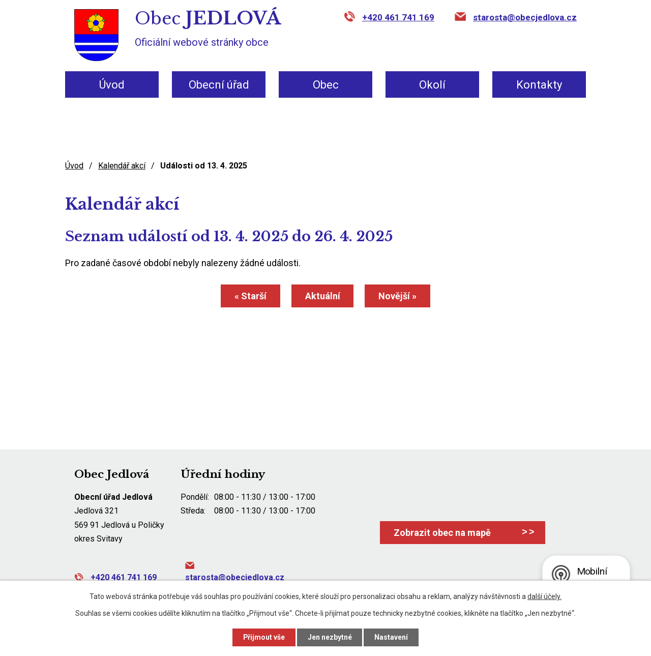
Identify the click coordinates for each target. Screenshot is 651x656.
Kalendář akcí (121, 165)
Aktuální (322, 296)
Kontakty (539, 84)
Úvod (112, 84)
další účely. (544, 596)
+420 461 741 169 (398, 17)
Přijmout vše (264, 637)
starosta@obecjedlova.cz (525, 17)
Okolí (432, 84)
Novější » (398, 296)
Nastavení (391, 637)
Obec (326, 84)
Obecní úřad (219, 84)
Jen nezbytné (330, 637)
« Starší (250, 296)
